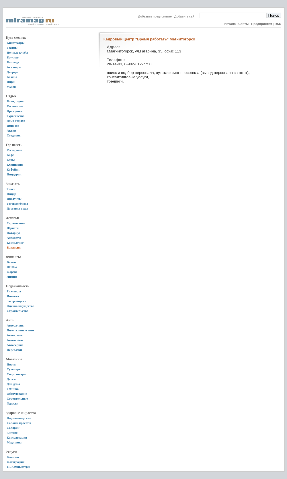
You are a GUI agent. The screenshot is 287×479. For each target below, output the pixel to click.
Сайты (243, 24)
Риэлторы (14, 291)
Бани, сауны (15, 101)
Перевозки (14, 349)
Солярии (13, 427)
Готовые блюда (17, 203)
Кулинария (15, 164)
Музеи (11, 86)
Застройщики (16, 301)
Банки (11, 262)
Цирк (11, 81)
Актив (11, 130)
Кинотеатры (16, 42)
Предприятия (261, 24)
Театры (12, 47)
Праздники (15, 111)
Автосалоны (16, 325)
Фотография (16, 462)
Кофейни (13, 169)
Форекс (12, 271)
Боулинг (13, 57)
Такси (11, 189)
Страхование (16, 223)
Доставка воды (17, 208)
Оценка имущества (20, 306)
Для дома (13, 384)
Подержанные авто (20, 330)
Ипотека (13, 296)
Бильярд (13, 62)
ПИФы (12, 267)
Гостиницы (15, 106)
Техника (13, 388)
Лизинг (12, 276)
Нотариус (13, 232)
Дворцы (12, 72)
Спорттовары (16, 374)
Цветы (11, 364)
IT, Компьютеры (18, 466)
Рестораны (14, 150)
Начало (230, 24)
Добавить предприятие (155, 16)
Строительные (17, 398)
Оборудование (17, 393)
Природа (13, 125)
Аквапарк (14, 67)
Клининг (13, 457)
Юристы (13, 228)
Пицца (11, 193)
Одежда (12, 403)
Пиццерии (14, 174)
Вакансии (14, 247)
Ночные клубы (17, 52)
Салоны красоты (19, 423)
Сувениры (14, 369)
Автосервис (15, 345)
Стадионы (14, 135)
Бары (11, 159)
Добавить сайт (186, 16)
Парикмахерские (19, 418)
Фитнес (12, 432)
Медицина (14, 442)
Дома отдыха (16, 120)
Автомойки (15, 340)
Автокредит (15, 335)
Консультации (17, 437)
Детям (11, 379)
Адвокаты (14, 237)
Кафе (10, 155)
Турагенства (16, 116)
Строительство (17, 310)
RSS (278, 24)
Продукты (14, 198)
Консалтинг (15, 242)
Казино (12, 77)
